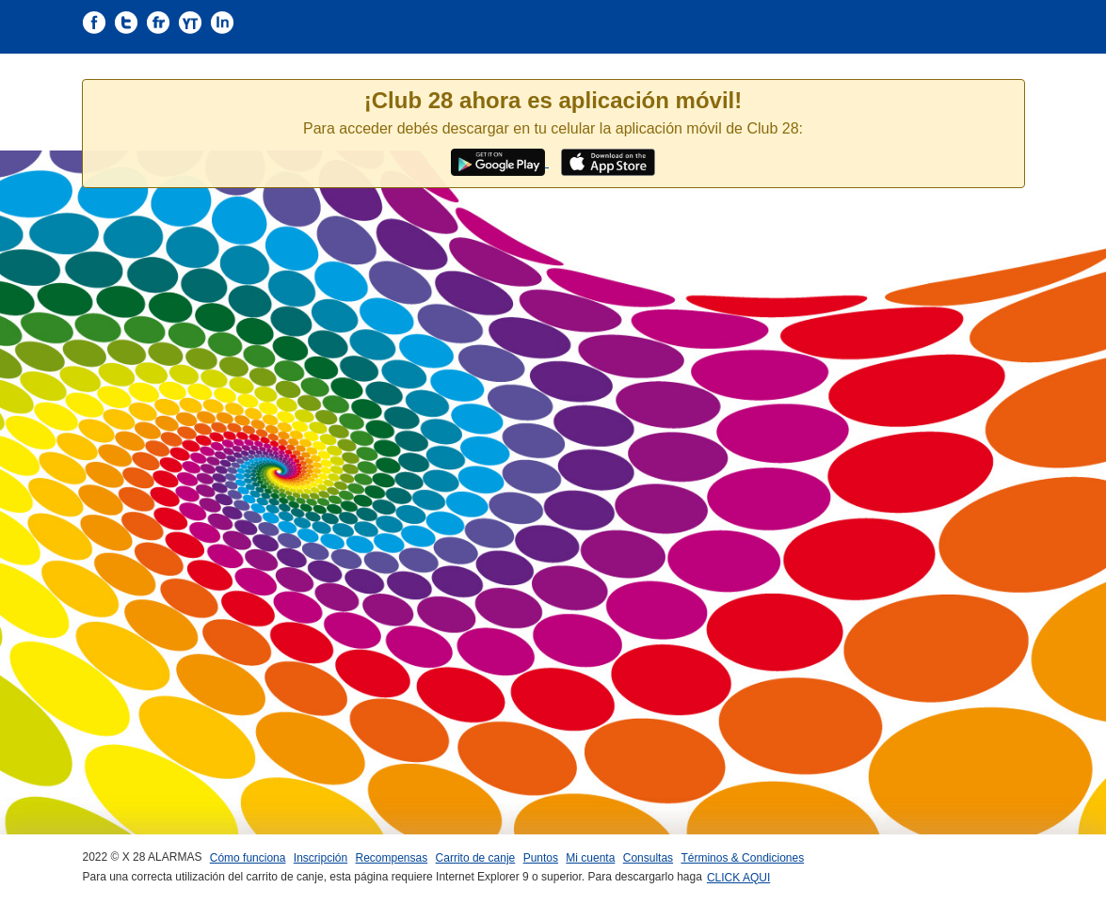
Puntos (540, 857)
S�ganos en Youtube (190, 22)
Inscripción (320, 857)
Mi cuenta (590, 857)
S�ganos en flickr (158, 22)
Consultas (648, 857)
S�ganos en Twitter (126, 22)
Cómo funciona (248, 857)
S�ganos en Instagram (222, 22)
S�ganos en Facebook (94, 22)
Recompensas (392, 857)
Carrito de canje (476, 857)
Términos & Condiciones (742, 857)
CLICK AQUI (738, 877)
